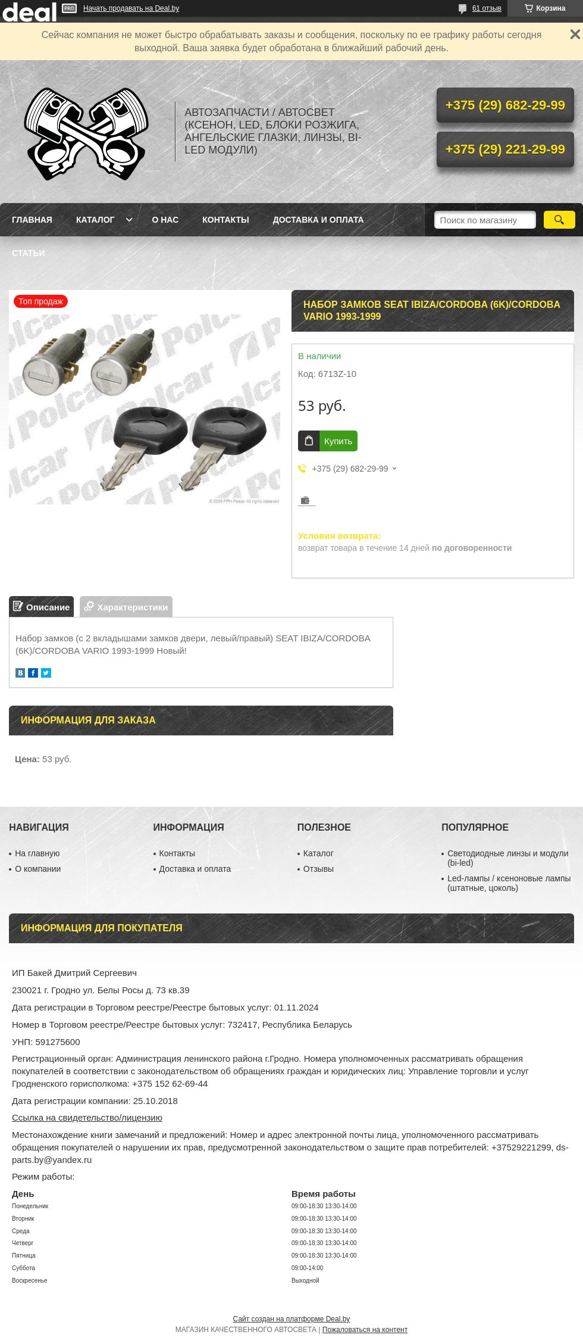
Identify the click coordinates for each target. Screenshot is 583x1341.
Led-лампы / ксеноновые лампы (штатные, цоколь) (509, 883)
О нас (165, 219)
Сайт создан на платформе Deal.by (291, 1319)
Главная (32, 219)
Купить (338, 441)
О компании (38, 869)
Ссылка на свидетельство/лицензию (87, 1117)
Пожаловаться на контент (365, 1330)
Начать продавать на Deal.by (131, 8)
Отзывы (318, 869)
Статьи (28, 253)
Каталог (95, 219)
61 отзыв (486, 8)
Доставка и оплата (318, 219)
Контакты (225, 219)
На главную (37, 853)
